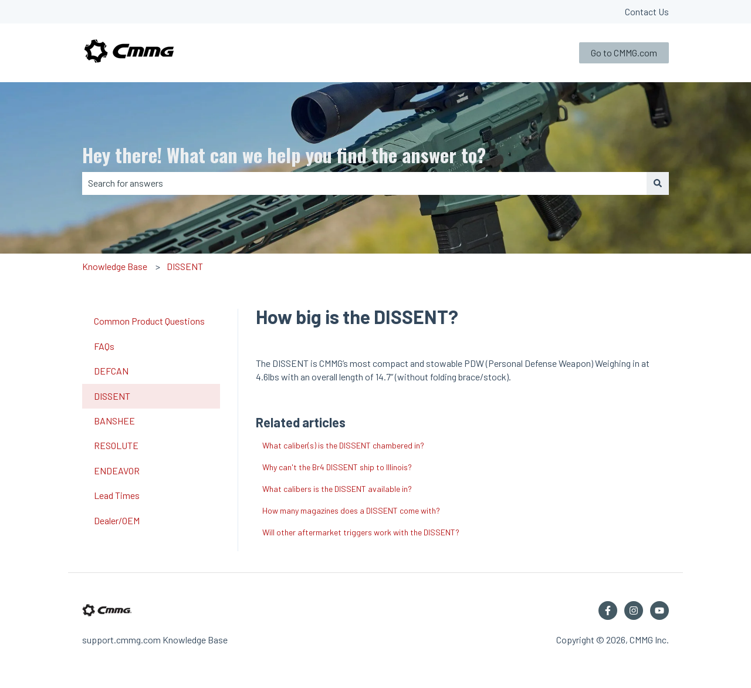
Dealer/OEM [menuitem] (117, 520)
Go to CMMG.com (624, 52)
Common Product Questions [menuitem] (149, 320)
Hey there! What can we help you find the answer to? (284, 154)
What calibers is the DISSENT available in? (337, 489)
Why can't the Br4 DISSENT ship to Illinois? (337, 467)
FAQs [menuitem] (104, 346)
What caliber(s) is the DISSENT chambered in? (343, 445)
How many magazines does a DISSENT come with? (351, 510)
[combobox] (364, 183)
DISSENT (185, 266)
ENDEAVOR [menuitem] (117, 470)
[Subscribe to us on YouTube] (659, 610)
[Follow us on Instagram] (633, 610)
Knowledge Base (114, 266)
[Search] (658, 183)
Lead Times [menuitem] (117, 495)
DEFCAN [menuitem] (111, 370)
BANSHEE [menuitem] (114, 420)
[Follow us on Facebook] (607, 610)
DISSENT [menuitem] (112, 396)
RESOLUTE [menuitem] (116, 445)
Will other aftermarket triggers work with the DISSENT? (360, 532)
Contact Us (647, 11)
